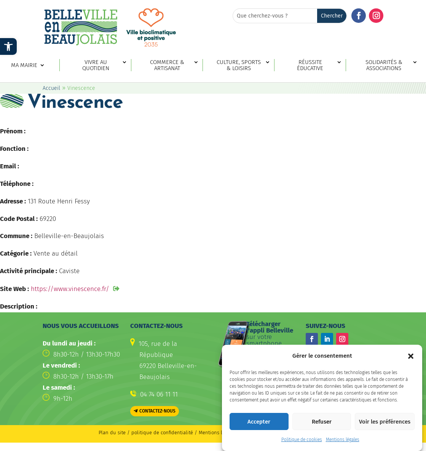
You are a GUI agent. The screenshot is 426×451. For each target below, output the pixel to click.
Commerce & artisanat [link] (167, 65)
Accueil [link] (51, 88)
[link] (8, 46)
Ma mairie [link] (24, 65)
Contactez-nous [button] (157, 411)
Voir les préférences (384, 423)
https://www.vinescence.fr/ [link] (70, 289)
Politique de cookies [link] (301, 441)
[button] (411, 357)
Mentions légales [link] (342, 441)
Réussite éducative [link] (310, 65)
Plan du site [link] (112, 432)
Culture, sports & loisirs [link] (239, 65)
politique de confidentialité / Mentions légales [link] (184, 432)
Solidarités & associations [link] (383, 65)
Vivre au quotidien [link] (95, 65)
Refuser (322, 423)
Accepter (258, 423)
